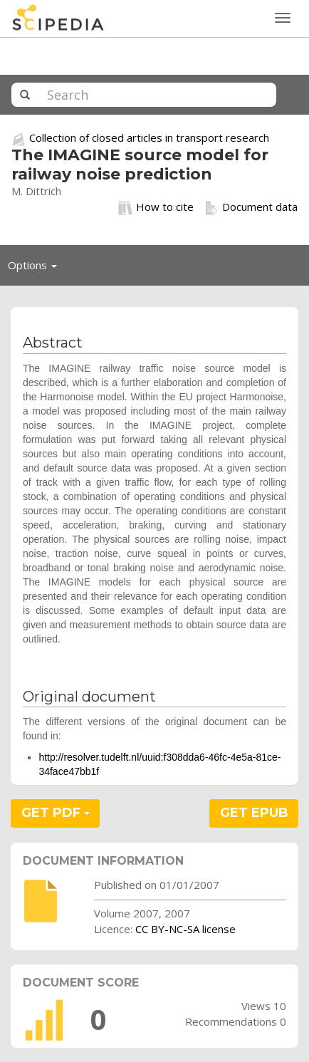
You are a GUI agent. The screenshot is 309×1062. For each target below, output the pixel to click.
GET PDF (55, 813)
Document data (251, 207)
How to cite (156, 207)
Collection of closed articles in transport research (149, 137)
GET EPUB (254, 813)
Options (36, 268)
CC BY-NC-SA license (185, 929)
